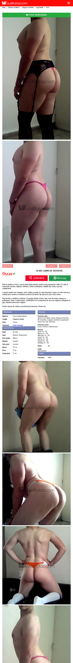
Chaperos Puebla (18, 319)
